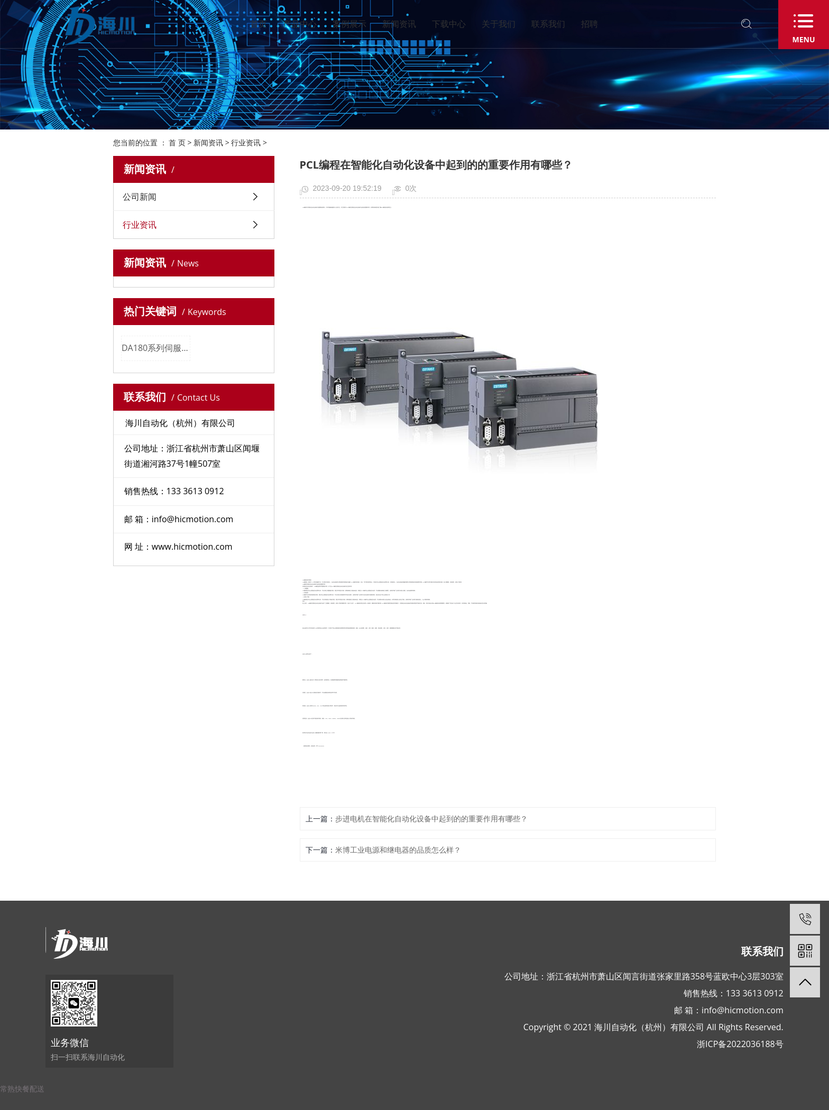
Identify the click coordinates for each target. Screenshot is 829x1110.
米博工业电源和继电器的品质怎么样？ (398, 850)
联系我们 (548, 24)
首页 (258, 24)
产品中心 (300, 24)
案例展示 (349, 24)
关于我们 (498, 24)
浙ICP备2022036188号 (740, 1044)
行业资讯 (246, 142)
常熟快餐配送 (22, 1089)
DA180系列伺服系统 (156, 348)
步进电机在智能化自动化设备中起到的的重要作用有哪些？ (431, 818)
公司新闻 (139, 196)
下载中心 (449, 24)
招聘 (589, 24)
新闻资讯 (399, 24)
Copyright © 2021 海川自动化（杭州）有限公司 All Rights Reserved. (653, 1027)
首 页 (177, 142)
